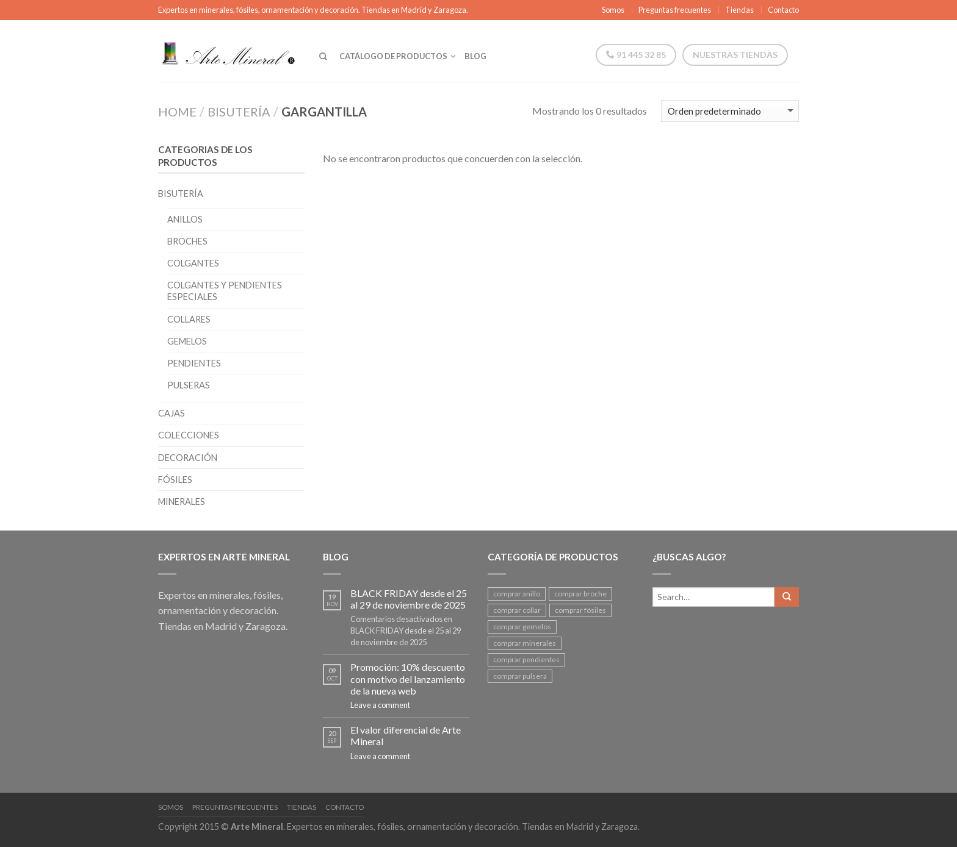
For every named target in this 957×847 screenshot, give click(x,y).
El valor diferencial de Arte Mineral (405, 735)
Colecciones (188, 435)
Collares (189, 319)
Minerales (181, 501)
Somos (613, 10)
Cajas (171, 413)
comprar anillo (516, 593)
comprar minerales (524, 643)
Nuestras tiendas (735, 54)
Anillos (185, 219)
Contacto (783, 10)
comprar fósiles (580, 610)
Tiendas (739, 10)
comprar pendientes (526, 659)
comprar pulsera (520, 676)
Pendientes (194, 363)
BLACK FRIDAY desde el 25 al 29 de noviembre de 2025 (408, 598)
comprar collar (517, 610)
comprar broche (580, 593)
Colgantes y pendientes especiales (224, 291)
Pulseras (188, 385)
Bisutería (239, 111)
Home (177, 111)
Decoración (187, 457)
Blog (475, 56)
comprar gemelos (522, 626)
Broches (187, 241)
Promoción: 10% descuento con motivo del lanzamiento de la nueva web (407, 678)
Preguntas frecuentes (674, 10)
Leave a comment (380, 705)
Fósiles (175, 479)
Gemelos (187, 341)
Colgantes (193, 263)
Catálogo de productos (393, 56)
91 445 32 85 (636, 54)
